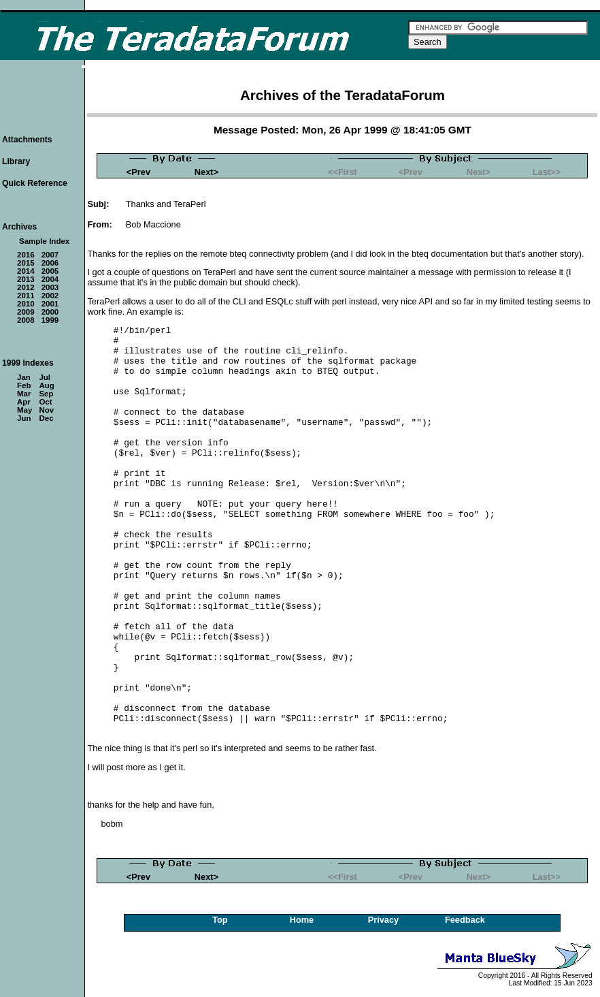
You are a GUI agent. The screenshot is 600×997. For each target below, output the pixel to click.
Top (220, 920)
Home (302, 920)
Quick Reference (34, 183)
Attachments (27, 139)
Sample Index (44, 241)
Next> (206, 172)
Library (16, 161)
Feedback (465, 920)
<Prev (138, 172)
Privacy (383, 920)
